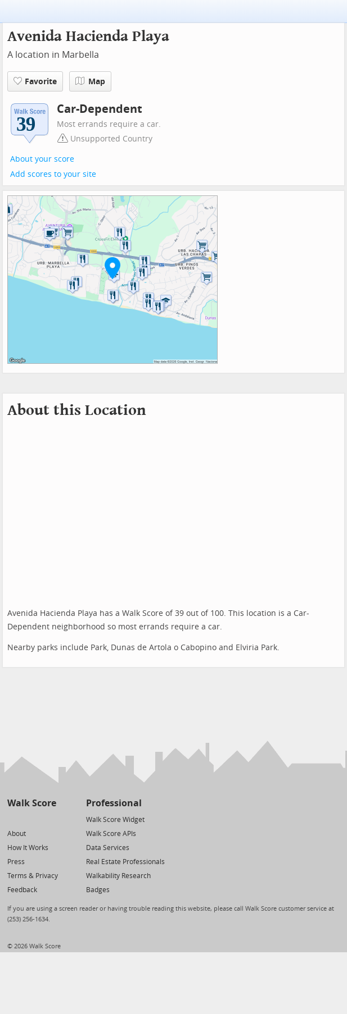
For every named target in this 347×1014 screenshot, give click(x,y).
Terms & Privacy (32, 876)
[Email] (48, 818)
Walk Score (31, 803)
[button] (112, 268)
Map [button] (90, 81)
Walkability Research (118, 876)
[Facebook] (31, 818)
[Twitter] (13, 818)
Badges (98, 890)
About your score (42, 159)
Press (16, 862)
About (16, 834)
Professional (114, 803)
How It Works (27, 848)
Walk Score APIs (111, 834)
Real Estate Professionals (125, 862)
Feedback (22, 890)
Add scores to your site (53, 174)
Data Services (107, 848)
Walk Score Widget (115, 820)
